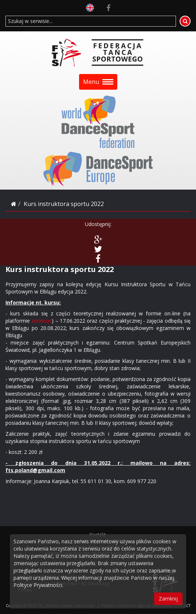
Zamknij (168, 598)
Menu (98, 82)
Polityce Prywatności (37, 585)
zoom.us (41, 320)
